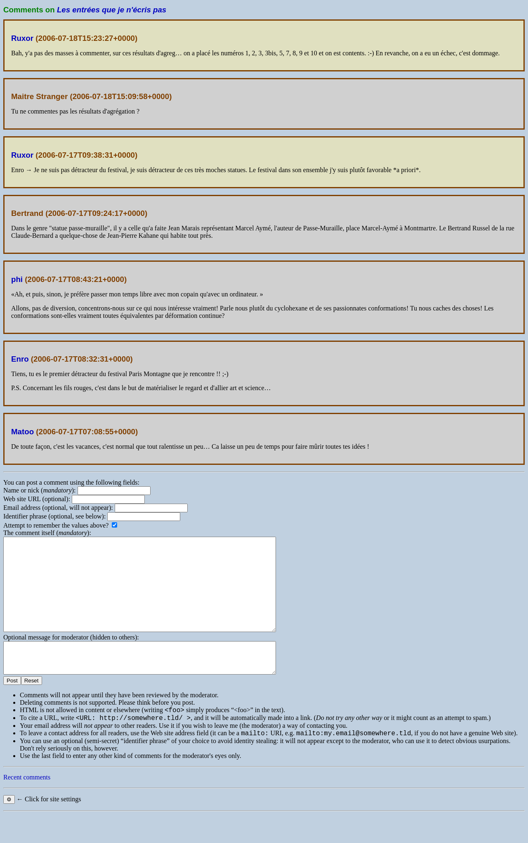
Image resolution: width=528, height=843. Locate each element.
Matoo (22, 431)
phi (17, 279)
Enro (20, 359)
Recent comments (26, 805)
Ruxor (22, 38)
